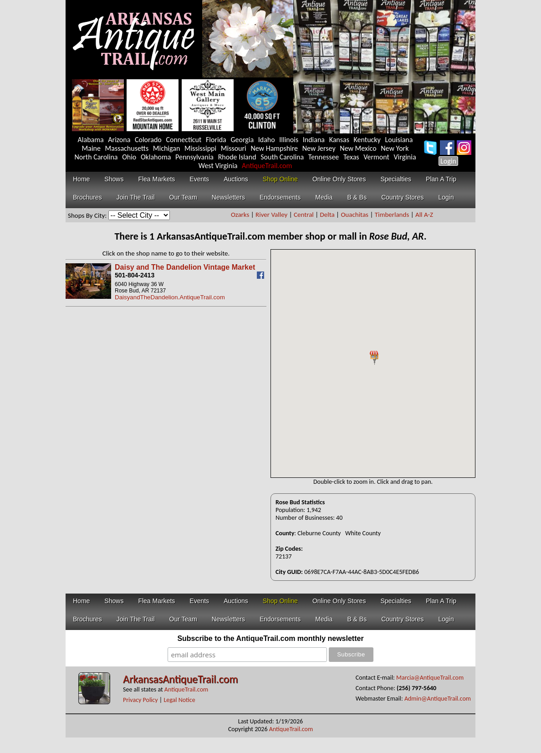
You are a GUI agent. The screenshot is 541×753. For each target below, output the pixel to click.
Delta (327, 214)
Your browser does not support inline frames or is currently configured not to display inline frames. (373, 363)
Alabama (91, 139)
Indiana (314, 139)
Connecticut (183, 139)
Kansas (339, 139)
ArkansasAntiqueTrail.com (180, 679)
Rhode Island (237, 157)
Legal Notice (179, 700)
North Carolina (95, 157)
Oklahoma (156, 157)
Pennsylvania (194, 157)
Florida (216, 139)
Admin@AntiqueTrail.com (437, 698)
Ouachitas (354, 214)
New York (394, 148)
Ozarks (240, 214)
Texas (351, 157)
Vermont (376, 157)
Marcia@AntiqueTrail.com (430, 677)
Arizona (119, 139)
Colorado (148, 139)
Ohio (129, 157)
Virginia (405, 157)
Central (304, 214)
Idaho (266, 139)
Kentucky (367, 139)
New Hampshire (274, 148)
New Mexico (358, 148)
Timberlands (392, 214)
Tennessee (323, 157)
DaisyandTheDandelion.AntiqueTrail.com (170, 297)
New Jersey (319, 148)
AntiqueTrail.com (267, 165)
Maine (91, 148)
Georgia (242, 139)
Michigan (166, 148)
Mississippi (200, 148)
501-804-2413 (134, 275)
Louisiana (399, 139)
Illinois (288, 139)
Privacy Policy (140, 700)
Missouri (233, 148)
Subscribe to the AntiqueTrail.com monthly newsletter (270, 638)
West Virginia (218, 165)
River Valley (271, 214)
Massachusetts (127, 148)
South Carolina (282, 157)
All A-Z (424, 214)
